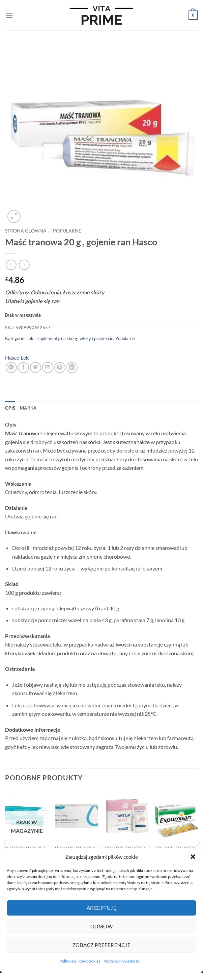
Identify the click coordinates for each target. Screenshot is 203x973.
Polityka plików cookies (79, 961)
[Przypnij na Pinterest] (59, 367)
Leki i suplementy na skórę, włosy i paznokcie (69, 338)
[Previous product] (24, 265)
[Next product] (11, 265)
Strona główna (26, 231)
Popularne (67, 231)
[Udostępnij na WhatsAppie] (11, 367)
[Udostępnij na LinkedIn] (72, 367)
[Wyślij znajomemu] (47, 367)
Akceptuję (101, 908)
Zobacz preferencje (101, 945)
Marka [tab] (28, 408)
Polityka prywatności (122, 961)
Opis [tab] (10, 408)
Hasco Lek (17, 357)
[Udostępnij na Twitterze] (35, 367)
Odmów (101, 926)
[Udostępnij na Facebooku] (23, 367)
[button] (193, 856)
